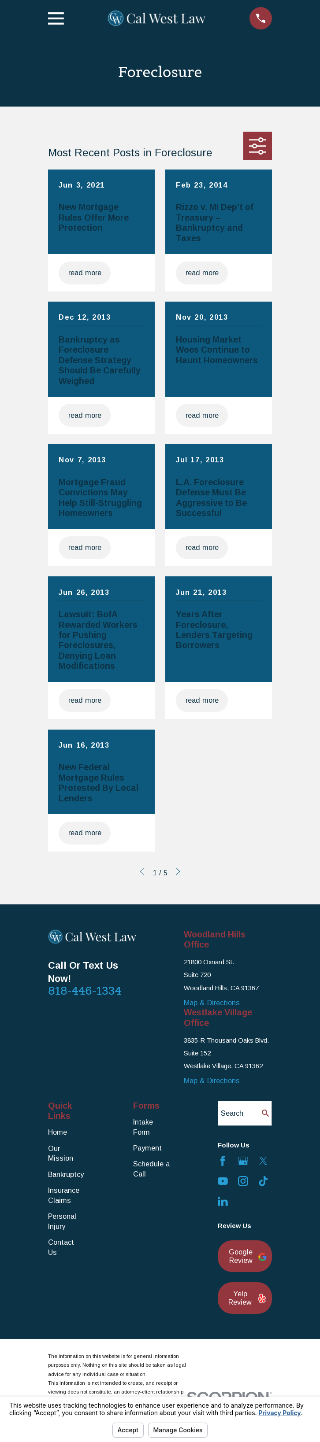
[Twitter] (263, 1161)
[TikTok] (263, 1181)
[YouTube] (223, 1181)
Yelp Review (245, 1298)
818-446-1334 (85, 991)
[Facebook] (223, 1161)
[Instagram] (243, 1181)
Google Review (245, 1256)
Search (232, 1113)
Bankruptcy (66, 1174)
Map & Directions (212, 1003)
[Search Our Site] (265, 1113)
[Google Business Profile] (243, 1161)
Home (57, 1132)
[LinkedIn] (223, 1201)
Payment (147, 1148)
